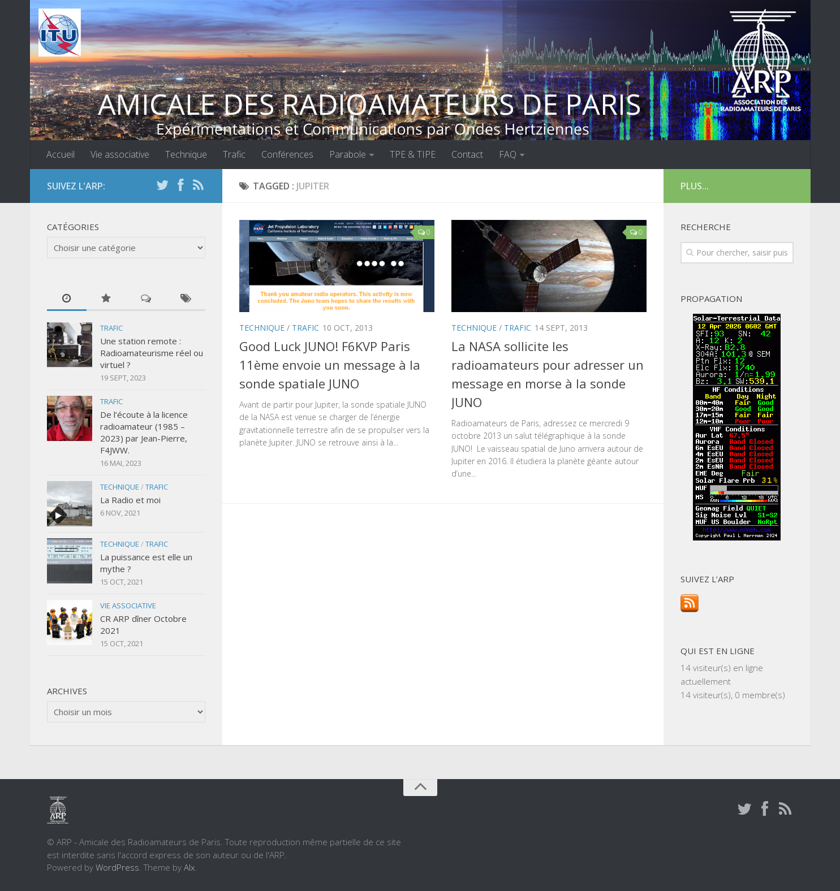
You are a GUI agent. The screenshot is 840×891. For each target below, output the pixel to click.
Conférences (287, 154)
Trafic (234, 154)
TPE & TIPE (413, 154)
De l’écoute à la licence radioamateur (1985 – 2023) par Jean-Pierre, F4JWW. (144, 432)
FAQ (507, 154)
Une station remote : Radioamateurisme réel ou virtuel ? (151, 352)
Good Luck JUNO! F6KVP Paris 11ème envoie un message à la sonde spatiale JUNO (329, 365)
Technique (186, 154)
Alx (189, 867)
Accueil (60, 154)
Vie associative (120, 154)
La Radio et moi (130, 499)
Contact (467, 154)
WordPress (117, 867)
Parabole (347, 154)
